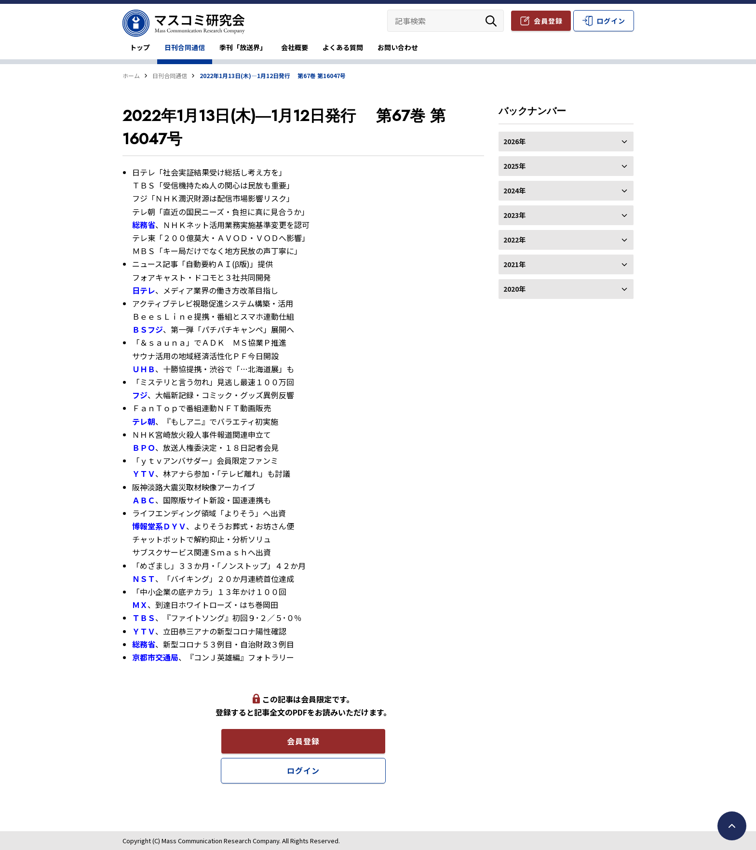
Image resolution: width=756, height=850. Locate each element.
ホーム (131, 75)
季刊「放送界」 (243, 47)
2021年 (566, 264)
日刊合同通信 (184, 47)
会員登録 (548, 21)
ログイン (610, 21)
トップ (140, 47)
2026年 (566, 141)
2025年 (566, 166)
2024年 (566, 190)
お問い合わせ (398, 47)
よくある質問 (343, 47)
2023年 (566, 215)
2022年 (566, 239)
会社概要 (294, 47)
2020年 (566, 289)
